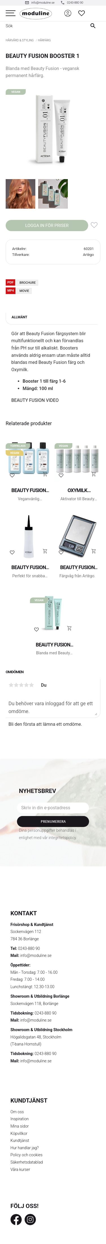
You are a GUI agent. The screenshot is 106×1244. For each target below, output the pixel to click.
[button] (11, 13)
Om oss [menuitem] (17, 1112)
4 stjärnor (26, 685)
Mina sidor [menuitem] (19, 1126)
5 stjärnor (31, 685)
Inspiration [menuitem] (19, 1119)
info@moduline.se (36, 955)
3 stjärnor (21, 685)
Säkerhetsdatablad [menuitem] (26, 1162)
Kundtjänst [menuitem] (19, 1140)
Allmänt (19, 317)
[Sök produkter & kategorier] (41, 25)
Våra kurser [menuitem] (20, 1169)
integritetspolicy (62, 837)
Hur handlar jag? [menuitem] (24, 1148)
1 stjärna (11, 685)
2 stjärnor (16, 685)
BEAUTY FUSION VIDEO (35, 400)
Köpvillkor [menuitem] (18, 1133)
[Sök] (94, 25)
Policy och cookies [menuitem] (26, 1155)
